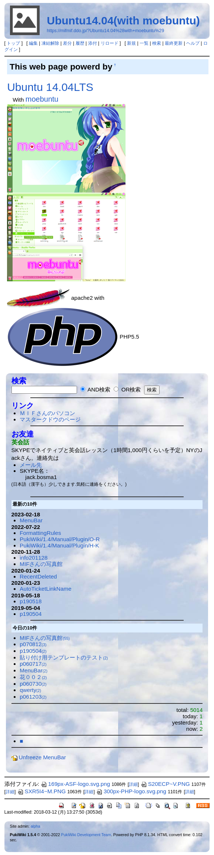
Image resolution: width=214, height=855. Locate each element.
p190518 (30, 601)
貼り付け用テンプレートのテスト (64, 657)
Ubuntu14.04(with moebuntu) (123, 20)
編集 (33, 43)
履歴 (80, 43)
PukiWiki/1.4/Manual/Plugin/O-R (60, 539)
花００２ (33, 677)
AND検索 (95, 389)
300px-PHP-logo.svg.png (131, 791)
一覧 (144, 43)
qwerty (30, 690)
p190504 (30, 614)
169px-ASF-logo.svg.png (75, 784)
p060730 (33, 684)
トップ (13, 43)
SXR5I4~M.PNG (41, 791)
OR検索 (127, 389)
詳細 (133, 784)
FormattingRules (40, 533)
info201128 (33, 557)
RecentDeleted (38, 576)
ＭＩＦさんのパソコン (47, 413)
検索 (156, 43)
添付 (92, 43)
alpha (35, 826)
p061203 (33, 696)
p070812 (33, 644)
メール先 (31, 465)
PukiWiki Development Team (86, 834)
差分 (67, 43)
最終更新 (174, 43)
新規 (131, 43)
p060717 (33, 664)
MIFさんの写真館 (41, 564)
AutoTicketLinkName (45, 589)
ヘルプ (193, 43)
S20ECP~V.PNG (165, 784)
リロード (109, 43)
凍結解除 (50, 43)
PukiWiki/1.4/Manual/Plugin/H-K (59, 545)
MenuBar (31, 520)
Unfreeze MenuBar (38, 757)
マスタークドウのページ (50, 419)
